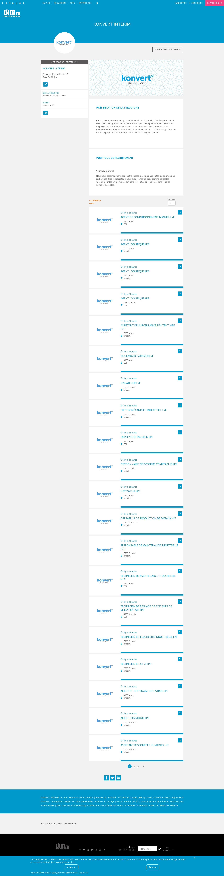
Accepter (71, 867)
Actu (72, 3)
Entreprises (85, 3)
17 (138, 766)
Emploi (46, 3)
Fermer (195, 857)
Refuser (153, 867)
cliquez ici (83, 872)
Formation (60, 3)
